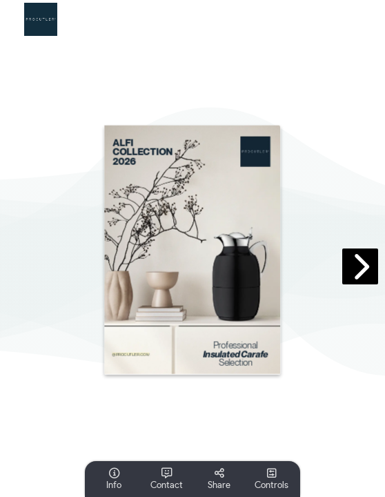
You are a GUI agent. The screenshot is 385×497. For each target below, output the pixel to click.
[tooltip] (114, 479)
